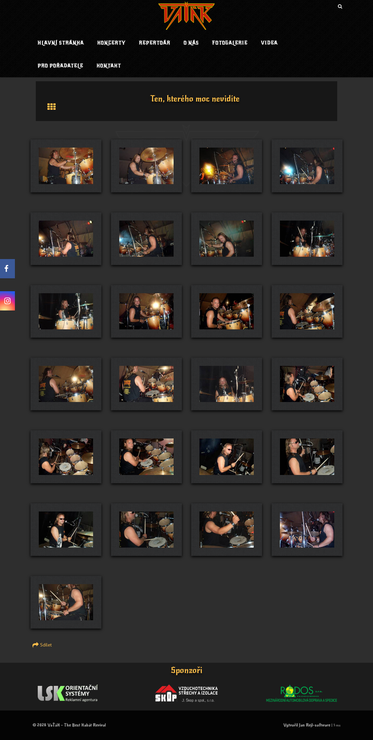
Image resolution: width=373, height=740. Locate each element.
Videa (269, 43)
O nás (191, 43)
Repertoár (154, 43)
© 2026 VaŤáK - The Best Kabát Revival (69, 725)
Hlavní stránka (60, 43)
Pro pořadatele (60, 66)
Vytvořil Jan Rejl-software (306, 725)
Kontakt (108, 66)
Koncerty (111, 43)
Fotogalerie (229, 43)
